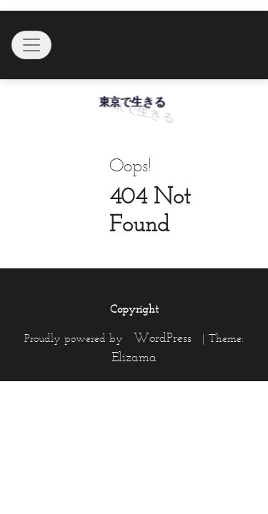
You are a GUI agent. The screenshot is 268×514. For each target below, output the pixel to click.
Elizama (134, 357)
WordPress (163, 338)
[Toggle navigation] (31, 45)
